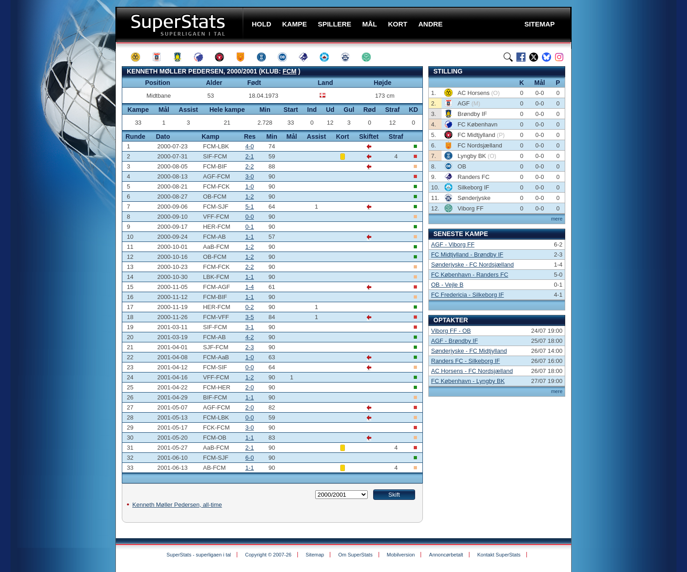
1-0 (249, 186)
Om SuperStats (355, 554)
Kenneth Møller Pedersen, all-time (177, 504)
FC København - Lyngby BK (468, 381)
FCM (290, 71)
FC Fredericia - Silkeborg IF (467, 294)
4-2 (249, 337)
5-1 (249, 206)
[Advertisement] (60, 180)
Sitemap (315, 554)
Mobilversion (401, 554)
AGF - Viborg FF (452, 244)
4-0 (249, 146)
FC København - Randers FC (469, 274)
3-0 (249, 176)
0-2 (249, 307)
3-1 (249, 327)
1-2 (249, 196)
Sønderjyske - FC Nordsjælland (472, 264)
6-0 (249, 457)
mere (556, 218)
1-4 (249, 286)
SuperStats (180, 24)
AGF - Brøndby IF (454, 340)
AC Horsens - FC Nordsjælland (472, 370)
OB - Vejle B (447, 284)
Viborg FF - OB (451, 330)
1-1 (249, 236)
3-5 (249, 317)
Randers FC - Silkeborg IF (465, 360)
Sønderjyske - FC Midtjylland (469, 350)
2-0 (249, 387)
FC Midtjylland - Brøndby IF (467, 254)
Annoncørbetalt (446, 554)
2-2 (249, 166)
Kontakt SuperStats (498, 554)
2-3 (249, 347)
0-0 (249, 216)
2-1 (249, 156)
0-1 (249, 226)
